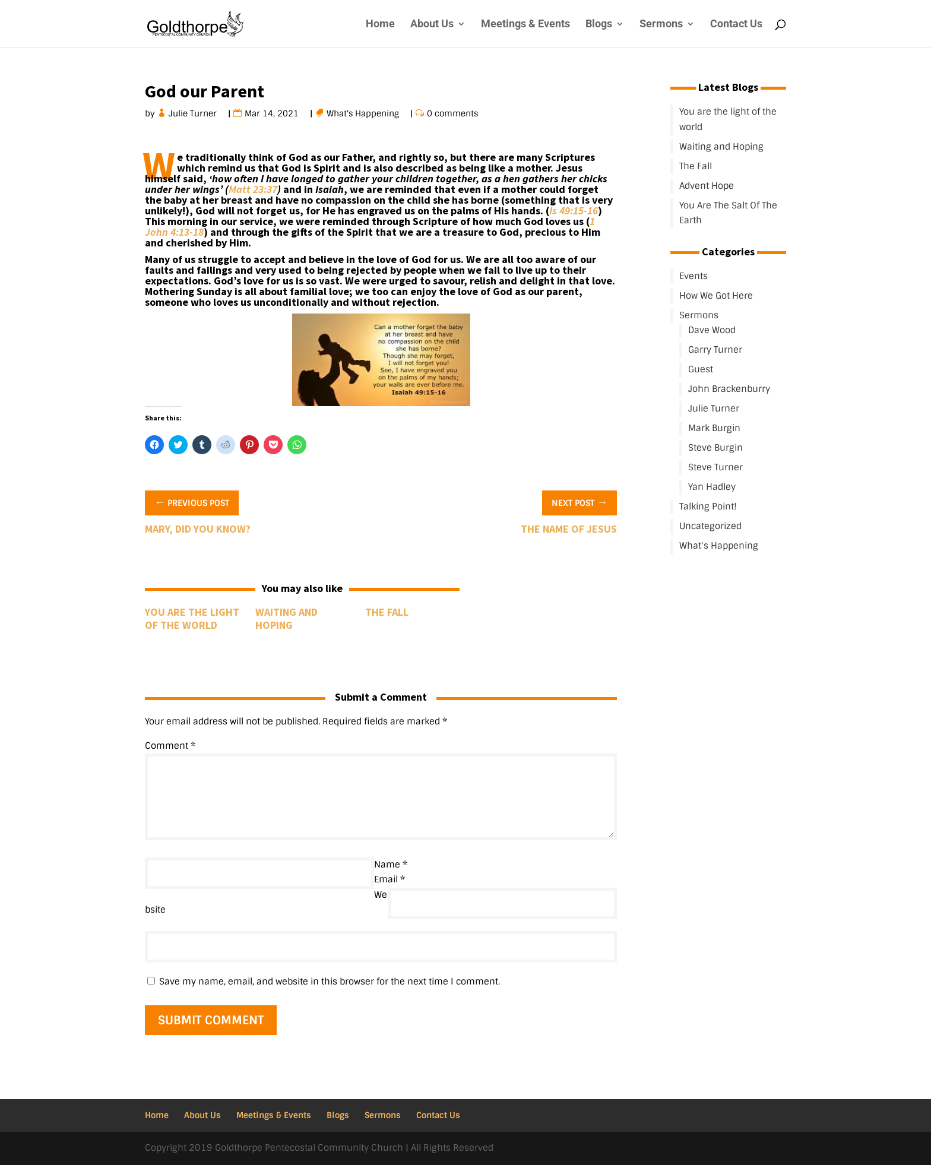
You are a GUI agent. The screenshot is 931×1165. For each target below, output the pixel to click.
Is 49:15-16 (573, 210)
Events (693, 276)
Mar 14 (259, 113)
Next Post (579, 502)
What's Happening (363, 113)
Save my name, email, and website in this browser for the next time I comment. (329, 981)
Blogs (598, 25)
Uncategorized (710, 526)
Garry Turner (715, 350)
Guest (700, 369)
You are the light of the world (192, 618)
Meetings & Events (525, 25)
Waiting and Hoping (286, 618)
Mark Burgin (714, 428)
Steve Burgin (715, 448)
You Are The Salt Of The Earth (728, 213)
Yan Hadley (712, 487)
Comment (170, 746)
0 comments (453, 113)
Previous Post (191, 502)
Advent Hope (706, 186)
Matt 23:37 (253, 189)
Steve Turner (715, 467)
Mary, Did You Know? (198, 529)
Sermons (661, 25)
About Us (432, 25)
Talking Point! (708, 506)
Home (380, 25)
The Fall (386, 612)
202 (285, 113)
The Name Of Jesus (569, 529)
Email (389, 879)
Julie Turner (193, 113)
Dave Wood (712, 330)
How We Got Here (716, 296)
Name (390, 864)
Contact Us (736, 25)
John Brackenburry (729, 389)
